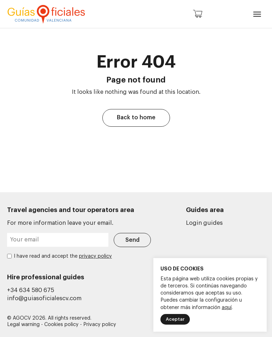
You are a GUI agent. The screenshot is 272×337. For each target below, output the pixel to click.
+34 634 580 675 (30, 290)
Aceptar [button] (175, 319)
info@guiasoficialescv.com (44, 298)
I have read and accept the (63, 256)
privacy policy (95, 256)
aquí (227, 307)
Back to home (136, 117)
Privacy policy (99, 324)
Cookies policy (61, 324)
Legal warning (23, 324)
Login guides (204, 223)
